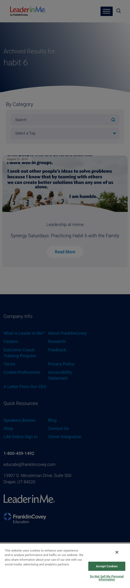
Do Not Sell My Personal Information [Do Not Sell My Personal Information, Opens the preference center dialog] (107, 578)
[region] (65, 565)
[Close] (117, 552)
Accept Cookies (107, 566)
